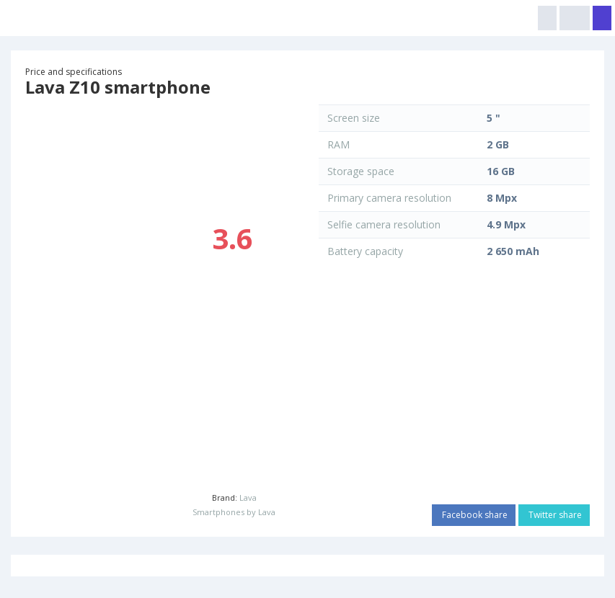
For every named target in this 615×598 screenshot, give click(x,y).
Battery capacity (365, 251)
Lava (248, 497)
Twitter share (554, 515)
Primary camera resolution (389, 198)
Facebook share (474, 515)
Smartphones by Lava (234, 511)
